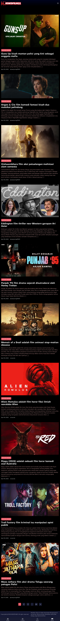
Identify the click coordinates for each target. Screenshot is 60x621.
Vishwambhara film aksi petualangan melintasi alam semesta (27, 165)
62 (36, 604)
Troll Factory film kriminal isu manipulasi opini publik (27, 523)
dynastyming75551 (15, 69)
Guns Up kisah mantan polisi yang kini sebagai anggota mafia (27, 55)
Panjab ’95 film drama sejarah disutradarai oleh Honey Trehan (28, 284)
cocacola (12, 358)
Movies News (6, 50)
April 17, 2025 (4, 597)
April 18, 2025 (5, 69)
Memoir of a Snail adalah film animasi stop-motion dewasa (29, 343)
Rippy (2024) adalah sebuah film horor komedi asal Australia (27, 462)
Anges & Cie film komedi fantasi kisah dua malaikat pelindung (25, 106)
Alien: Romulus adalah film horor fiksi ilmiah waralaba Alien (26, 403)
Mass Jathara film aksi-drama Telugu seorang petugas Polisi (27, 583)
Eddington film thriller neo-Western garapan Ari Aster (28, 224)
